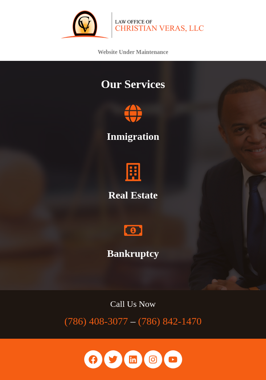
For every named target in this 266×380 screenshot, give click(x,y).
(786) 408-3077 (96, 321)
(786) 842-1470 (170, 321)
